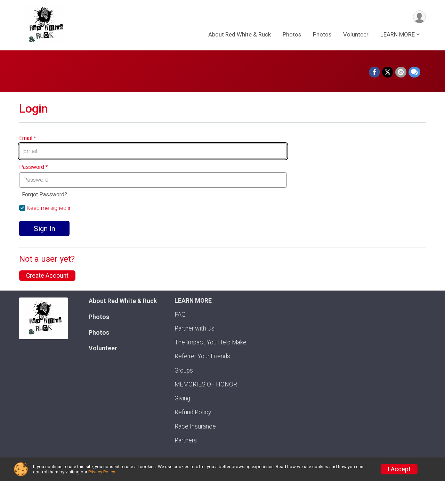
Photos (292, 34)
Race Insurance (195, 426)
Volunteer (356, 34)
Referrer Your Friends (202, 356)
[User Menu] (419, 16)
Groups (184, 370)
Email (27, 138)
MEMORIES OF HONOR (206, 384)
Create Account (47, 275)
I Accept (399, 469)
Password (33, 167)
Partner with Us (195, 328)
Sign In (44, 229)
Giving (182, 398)
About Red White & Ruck (239, 34)
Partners (186, 440)
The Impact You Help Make (210, 342)
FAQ (180, 314)
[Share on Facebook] (374, 72)
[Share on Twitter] (387, 72)
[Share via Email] (400, 72)
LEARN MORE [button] (397, 34)
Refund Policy (193, 412)
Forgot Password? (44, 194)
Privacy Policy (101, 471)
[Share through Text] (414, 72)
